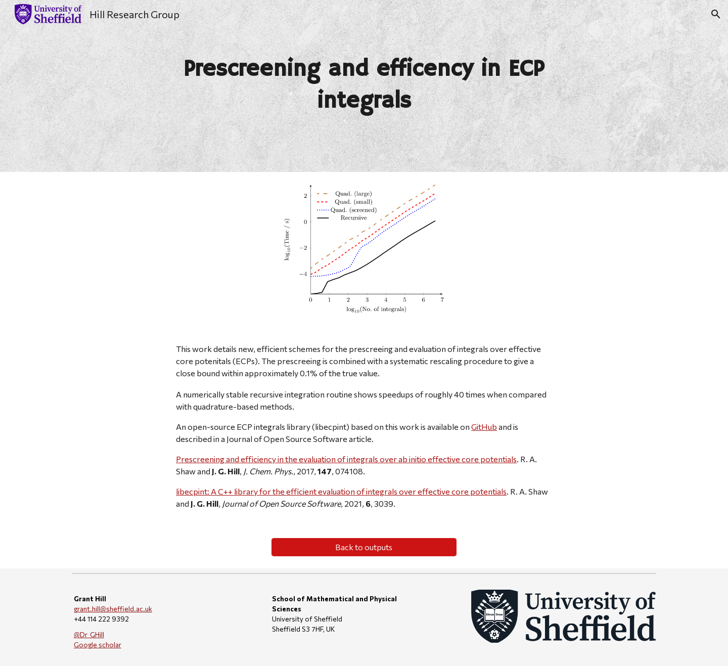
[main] (364, 85)
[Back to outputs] (364, 547)
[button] (716, 14)
